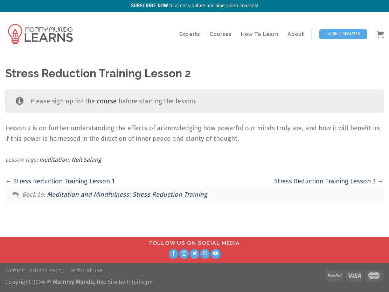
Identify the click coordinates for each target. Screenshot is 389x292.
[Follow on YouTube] (216, 254)
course (107, 101)
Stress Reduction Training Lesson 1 (59, 181)
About (295, 34)
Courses (220, 34)
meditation (54, 159)
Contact (14, 270)
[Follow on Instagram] (184, 254)
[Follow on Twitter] (195, 254)
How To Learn (260, 34)
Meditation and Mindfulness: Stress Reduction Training (127, 194)
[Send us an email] (205, 254)
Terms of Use (86, 270)
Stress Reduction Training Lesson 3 (329, 181)
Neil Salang (86, 159)
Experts (189, 34)
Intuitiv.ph (139, 282)
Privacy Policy (46, 270)
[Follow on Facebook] (174, 254)
